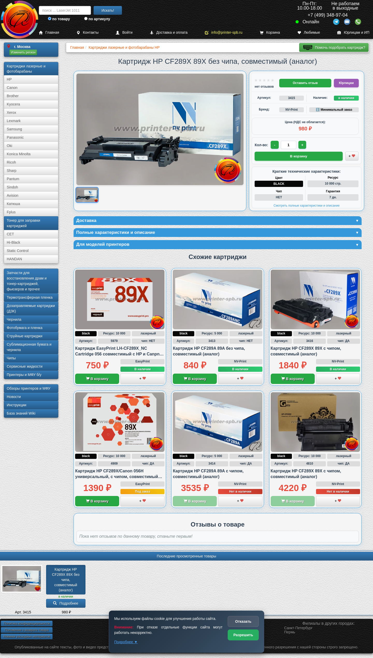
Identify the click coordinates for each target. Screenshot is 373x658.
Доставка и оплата (169, 32)
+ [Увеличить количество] (303, 145)
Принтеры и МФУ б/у (24, 375)
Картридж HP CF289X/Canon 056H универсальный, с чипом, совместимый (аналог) (116, 478)
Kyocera (13, 104)
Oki (9, 146)
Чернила (14, 319)
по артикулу (97, 19)
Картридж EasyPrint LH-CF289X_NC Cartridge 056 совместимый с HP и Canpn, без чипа (118, 355)
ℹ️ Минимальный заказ (334, 109)
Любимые (308, 32)
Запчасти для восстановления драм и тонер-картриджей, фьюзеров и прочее (27, 281)
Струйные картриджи (24, 336)
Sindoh (12, 187)
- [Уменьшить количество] (275, 145)
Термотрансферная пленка (30, 297)
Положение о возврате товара (26, 631)
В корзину (97, 379)
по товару (59, 19)
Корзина (270, 32)
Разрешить (243, 635)
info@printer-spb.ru (223, 32)
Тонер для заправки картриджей (23, 223)
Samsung (14, 129)
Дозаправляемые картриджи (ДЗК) (31, 308)
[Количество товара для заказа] (289, 145)
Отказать (243, 621)
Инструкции (16, 405)
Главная (49, 32)
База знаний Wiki (21, 413)
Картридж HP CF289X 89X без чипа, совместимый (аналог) (66, 580)
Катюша (13, 204)
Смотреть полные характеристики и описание (307, 205)
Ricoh (11, 162)
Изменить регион (23, 52)
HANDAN (14, 259)
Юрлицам (346, 83)
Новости (14, 397)
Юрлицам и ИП (353, 32)
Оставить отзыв (305, 83)
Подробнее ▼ (126, 642)
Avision (12, 195)
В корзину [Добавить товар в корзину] (298, 156)
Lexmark (14, 121)
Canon (12, 88)
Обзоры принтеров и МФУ (28, 388)
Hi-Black (13, 242)
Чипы (11, 358)
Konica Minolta (19, 154)
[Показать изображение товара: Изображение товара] (87, 194)
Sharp (11, 171)
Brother (13, 96)
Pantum (13, 179)
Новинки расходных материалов (26, 637)
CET (10, 234)
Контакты (87, 32)
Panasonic (15, 137)
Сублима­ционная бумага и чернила (29, 347)
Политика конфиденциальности (26, 624)
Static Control (17, 251)
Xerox (11, 112)
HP (9, 79)
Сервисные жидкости (24, 366)
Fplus (11, 212)
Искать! (108, 10)
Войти (124, 32)
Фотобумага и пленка (24, 328)
